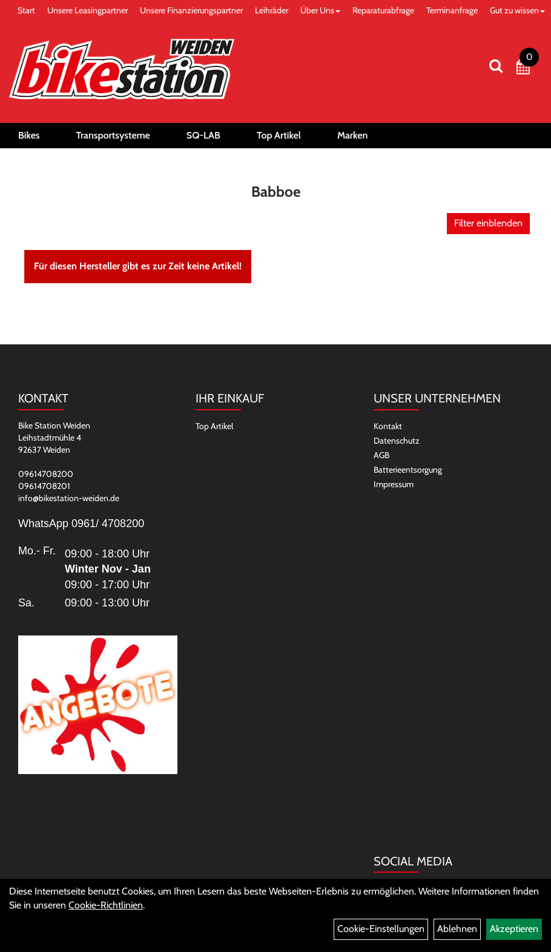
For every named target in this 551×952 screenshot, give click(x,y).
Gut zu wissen (517, 10)
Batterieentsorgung (408, 469)
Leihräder (271, 10)
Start (26, 10)
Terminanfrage (452, 10)
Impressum (394, 484)
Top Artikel (279, 135)
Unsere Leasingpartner (87, 10)
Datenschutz (397, 440)
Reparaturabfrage (383, 10)
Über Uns (320, 10)
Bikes (29, 135)
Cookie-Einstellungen (380, 928)
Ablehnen (457, 928)
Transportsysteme (113, 135)
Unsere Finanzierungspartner (191, 10)
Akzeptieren (514, 928)
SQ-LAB (203, 135)
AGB (381, 455)
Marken (352, 135)
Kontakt (388, 426)
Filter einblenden (488, 223)
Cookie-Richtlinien (105, 905)
